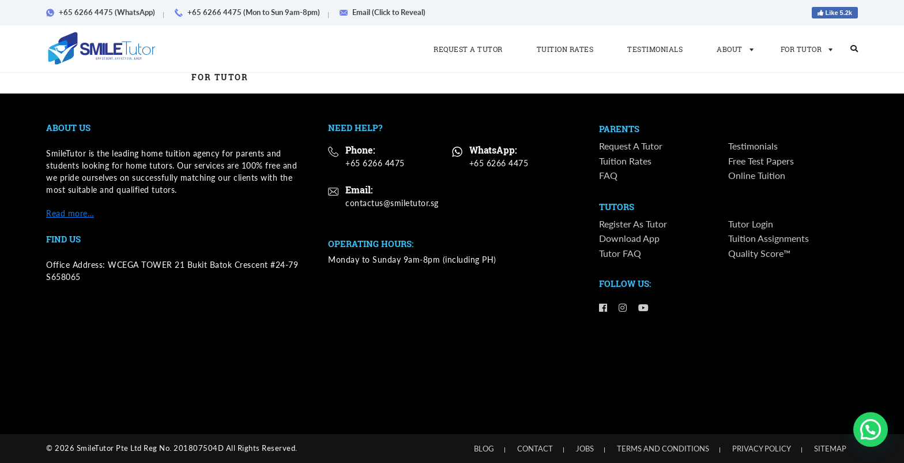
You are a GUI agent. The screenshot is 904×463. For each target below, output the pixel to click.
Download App (629, 239)
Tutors (616, 208)
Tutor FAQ (620, 254)
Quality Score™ (759, 254)
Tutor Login (750, 224)
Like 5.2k (835, 12)
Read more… (70, 213)
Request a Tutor (468, 49)
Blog (484, 448)
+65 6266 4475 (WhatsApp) (104, 12)
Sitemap (830, 448)
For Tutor (803, 49)
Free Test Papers (761, 161)
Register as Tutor (633, 224)
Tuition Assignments (768, 239)
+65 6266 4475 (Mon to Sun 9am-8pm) (251, 12)
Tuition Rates (565, 49)
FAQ (608, 175)
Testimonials (655, 49)
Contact (535, 448)
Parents (619, 129)
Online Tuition (756, 175)
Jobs (585, 448)
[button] (870, 429)
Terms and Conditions (663, 448)
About (732, 49)
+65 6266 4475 (375, 163)
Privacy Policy (761, 448)
